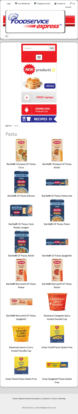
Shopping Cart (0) (43, 3)
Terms (54, 398)
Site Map (62, 398)
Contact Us (61, 3)
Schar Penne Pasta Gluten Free (21, 378)
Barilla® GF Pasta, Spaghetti (57, 255)
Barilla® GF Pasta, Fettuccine (57, 195)
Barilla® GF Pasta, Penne (57, 223)
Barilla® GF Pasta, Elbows (21, 195)
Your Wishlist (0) (24, 3)
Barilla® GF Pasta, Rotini (21, 255)
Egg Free (8, 125)
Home (15, 398)
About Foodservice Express (30, 398)
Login (9, 3)
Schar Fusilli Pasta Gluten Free (57, 347)
